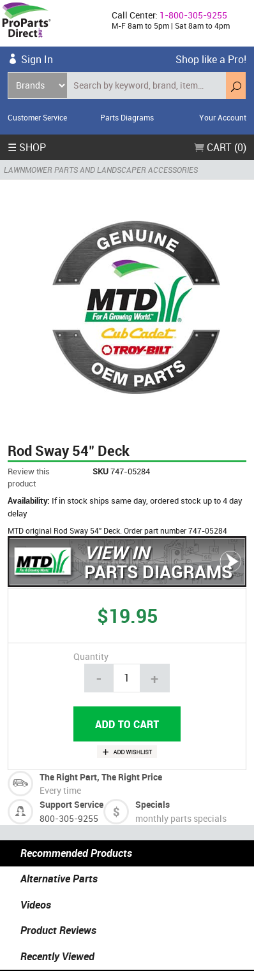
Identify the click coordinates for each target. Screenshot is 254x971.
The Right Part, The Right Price (101, 777)
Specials (152, 804)
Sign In (37, 59)
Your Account (222, 117)
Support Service (71, 804)
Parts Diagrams (127, 117)
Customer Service (37, 117)
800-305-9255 (69, 818)
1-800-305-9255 (193, 15)
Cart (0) (220, 147)
